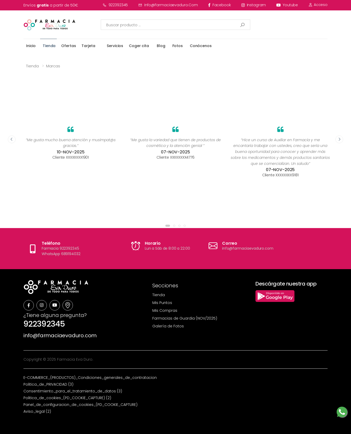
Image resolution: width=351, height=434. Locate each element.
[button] (168, 225)
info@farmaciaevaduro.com (168, 5)
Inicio (31, 45)
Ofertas (68, 45)
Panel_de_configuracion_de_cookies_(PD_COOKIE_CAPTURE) (80, 404)
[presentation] (12, 139)
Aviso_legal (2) (37, 411)
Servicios (115, 45)
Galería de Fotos (168, 326)
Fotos (177, 45)
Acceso (318, 4)
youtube (287, 5)
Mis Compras (164, 310)
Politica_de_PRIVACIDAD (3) (48, 384)
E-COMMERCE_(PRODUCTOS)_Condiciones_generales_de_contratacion (90, 377)
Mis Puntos (162, 302)
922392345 (115, 5)
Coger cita (139, 45)
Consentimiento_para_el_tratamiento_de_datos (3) (72, 391)
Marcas (53, 66)
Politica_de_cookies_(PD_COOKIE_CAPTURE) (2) (67, 397)
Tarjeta (88, 45)
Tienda (49, 45)
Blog (161, 45)
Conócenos (201, 45)
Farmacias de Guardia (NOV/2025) (184, 318)
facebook (219, 5)
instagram (253, 5)
